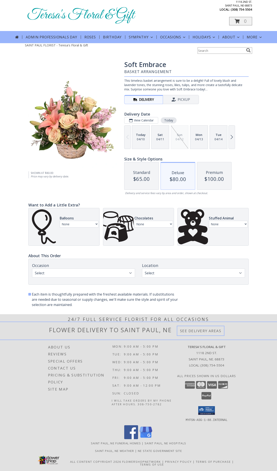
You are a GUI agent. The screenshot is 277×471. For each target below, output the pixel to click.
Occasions (173, 37)
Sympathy (141, 37)
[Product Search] (221, 50)
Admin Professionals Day (51, 37)
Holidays (204, 37)
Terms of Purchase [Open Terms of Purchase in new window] (213, 461)
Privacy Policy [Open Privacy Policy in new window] (178, 461)
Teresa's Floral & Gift (80, 15)
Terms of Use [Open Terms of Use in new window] (152, 464)
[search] (248, 50)
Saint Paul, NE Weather (114, 451)
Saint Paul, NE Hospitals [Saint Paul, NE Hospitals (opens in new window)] (165, 443)
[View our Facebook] (131, 438)
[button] (240, 21)
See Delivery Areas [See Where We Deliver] (200, 330)
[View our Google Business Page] (146, 438)
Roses (90, 37)
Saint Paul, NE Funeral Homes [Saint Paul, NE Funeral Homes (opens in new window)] (116, 443)
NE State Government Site (160, 451)
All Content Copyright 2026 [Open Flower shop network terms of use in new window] (95, 461)
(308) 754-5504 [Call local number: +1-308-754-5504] (241, 9)
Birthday (112, 37)
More (255, 37)
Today (168, 120)
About (231, 37)
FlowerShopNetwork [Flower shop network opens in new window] (141, 461)
